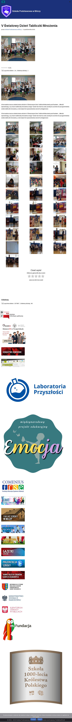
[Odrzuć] (70, 717)
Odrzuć (40, 719)
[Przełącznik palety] (70, 1)
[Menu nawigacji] (3, 1)
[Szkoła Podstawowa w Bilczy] (21, 11)
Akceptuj (33, 719)
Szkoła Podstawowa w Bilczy (13, 29)
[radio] (29, 277)
